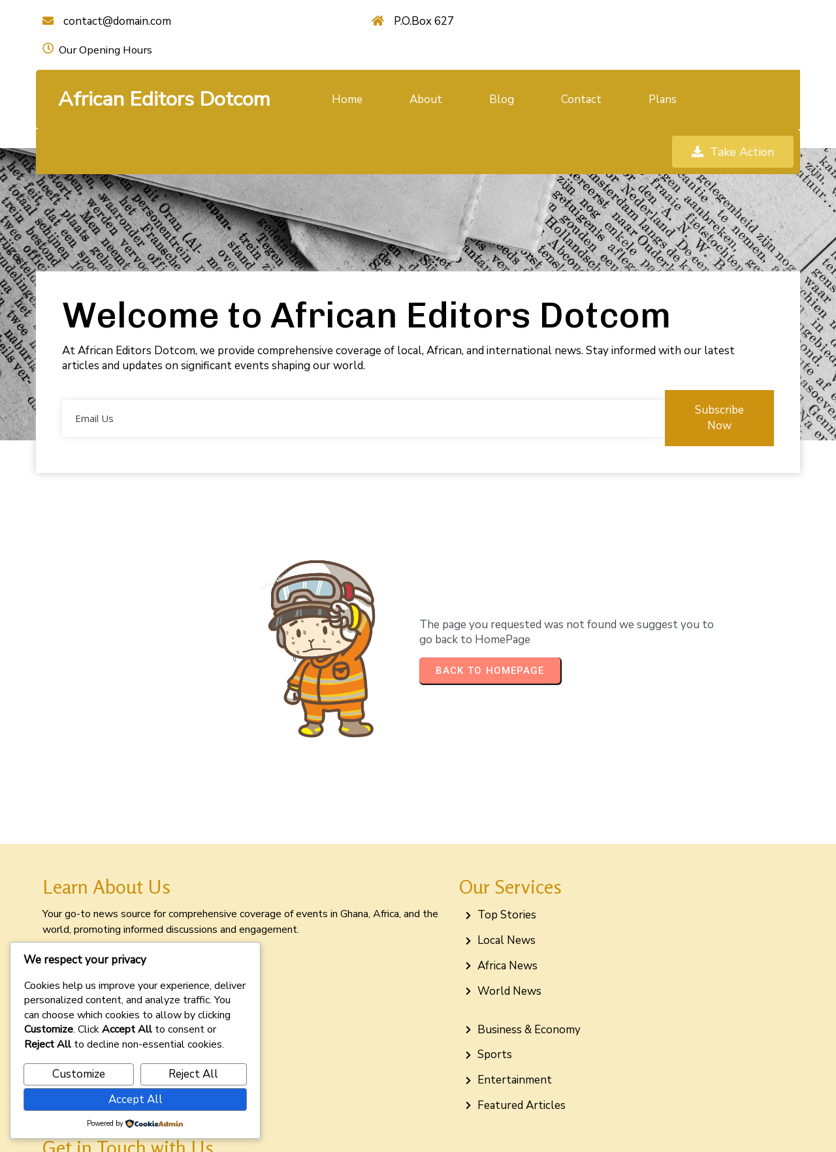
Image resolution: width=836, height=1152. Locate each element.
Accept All (135, 1099)
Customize (78, 1074)
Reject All (193, 1074)
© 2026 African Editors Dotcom (418, 1127)
